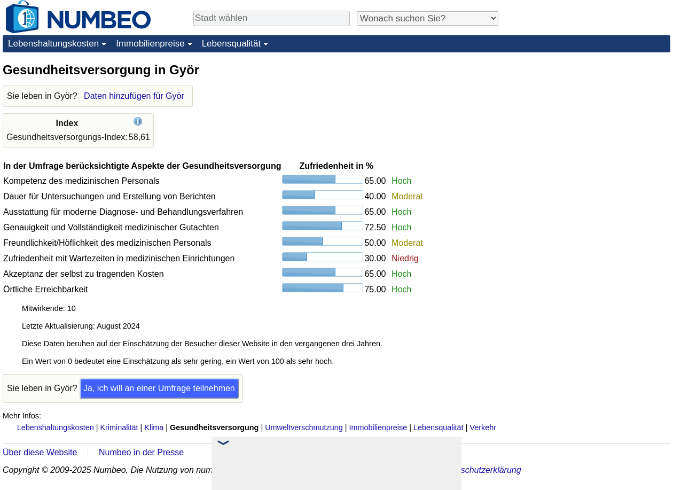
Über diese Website (40, 452)
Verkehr (482, 427)
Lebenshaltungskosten (53, 43)
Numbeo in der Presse (141, 452)
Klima (153, 427)
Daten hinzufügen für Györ (134, 95)
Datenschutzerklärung (479, 470)
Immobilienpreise (150, 43)
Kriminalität (119, 427)
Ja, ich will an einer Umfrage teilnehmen (159, 388)
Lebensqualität (231, 43)
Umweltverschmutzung (304, 427)
